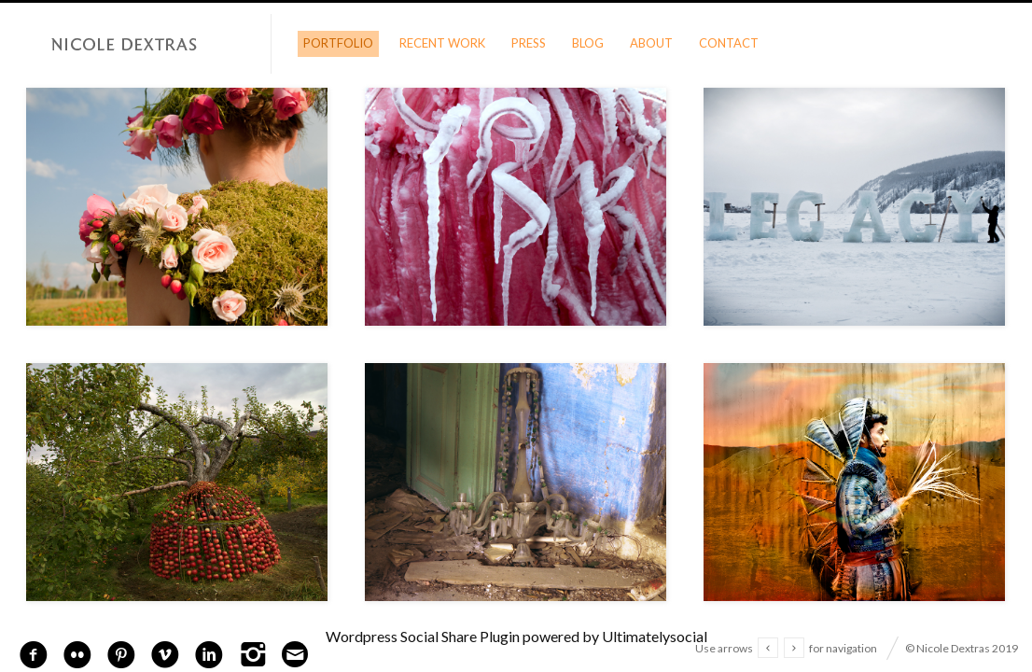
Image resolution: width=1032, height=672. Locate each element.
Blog (588, 42)
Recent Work (442, 42)
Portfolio (338, 42)
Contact (729, 42)
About (651, 42)
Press (528, 42)
